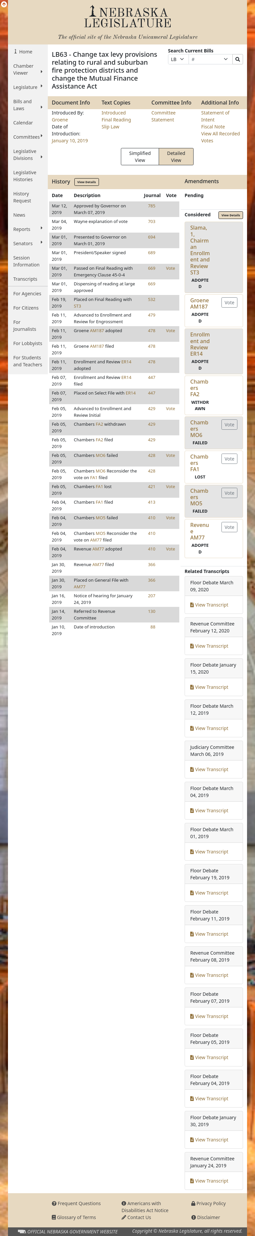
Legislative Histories (24, 175)
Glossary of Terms (74, 1217)
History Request (22, 197)
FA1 (94, 477)
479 (151, 315)
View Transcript (209, 605)
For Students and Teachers (27, 361)
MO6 (100, 455)
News (19, 215)
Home (25, 51)
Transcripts (25, 279)
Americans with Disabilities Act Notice (145, 1206)
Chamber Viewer (27, 69)
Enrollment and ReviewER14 (200, 344)
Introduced (114, 112)
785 (151, 206)
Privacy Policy (208, 1203)
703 (151, 221)
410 (151, 518)
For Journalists (24, 325)
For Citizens (26, 308)
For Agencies (27, 293)
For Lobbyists (27, 343)
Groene (60, 119)
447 (151, 377)
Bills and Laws (27, 104)
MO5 (100, 518)
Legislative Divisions (27, 154)
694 (151, 237)
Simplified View (140, 156)
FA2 (99, 424)
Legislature (27, 87)
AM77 (96, 540)
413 (151, 502)
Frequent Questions (76, 1203)
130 (151, 611)
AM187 (97, 330)
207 (151, 596)
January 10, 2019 (70, 140)
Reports (27, 229)
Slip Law (110, 126)
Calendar (23, 122)
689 (151, 252)
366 (151, 564)
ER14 (126, 362)
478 (151, 330)
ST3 (77, 306)
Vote (170, 268)
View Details (86, 182)
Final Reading (116, 119)
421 (151, 486)
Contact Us (136, 1217)
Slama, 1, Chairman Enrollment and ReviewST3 (200, 250)
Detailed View (176, 156)
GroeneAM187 (199, 303)
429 (151, 408)
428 (151, 455)
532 (151, 299)
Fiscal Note (213, 126)
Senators (27, 243)
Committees (27, 136)
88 (152, 627)
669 (151, 268)
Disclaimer (205, 1217)
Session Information (26, 261)
